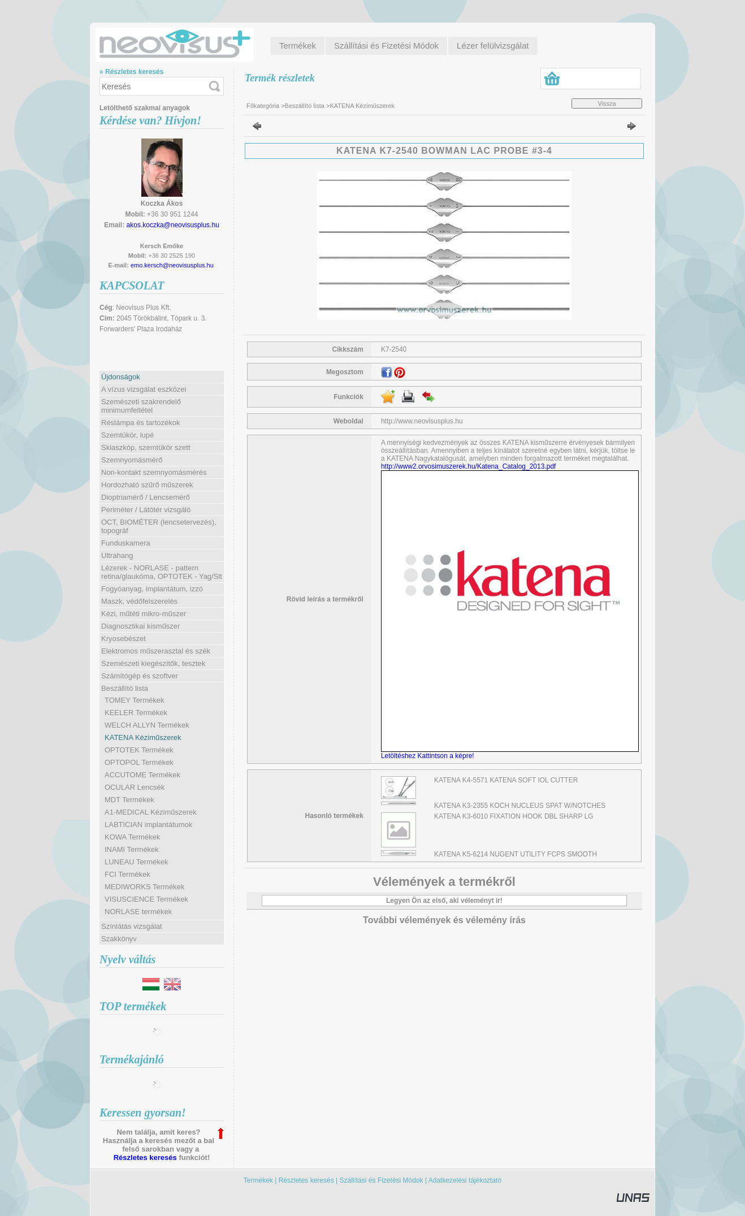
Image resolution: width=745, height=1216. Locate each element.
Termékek (258, 1180)
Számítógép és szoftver (139, 676)
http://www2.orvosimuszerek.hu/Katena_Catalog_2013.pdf (468, 466)
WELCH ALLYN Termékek (147, 725)
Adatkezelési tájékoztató (464, 1180)
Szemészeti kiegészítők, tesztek (153, 663)
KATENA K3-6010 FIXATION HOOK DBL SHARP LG (514, 816)
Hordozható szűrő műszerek (147, 485)
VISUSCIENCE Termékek (146, 899)
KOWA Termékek (132, 837)
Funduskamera (125, 543)
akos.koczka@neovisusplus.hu (173, 225)
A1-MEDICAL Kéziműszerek (151, 812)
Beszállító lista (304, 105)
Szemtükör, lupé (127, 435)
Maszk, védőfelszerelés (139, 601)
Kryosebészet (123, 638)
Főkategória (262, 105)
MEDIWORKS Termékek (144, 886)
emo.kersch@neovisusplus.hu (172, 265)
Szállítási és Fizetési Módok (381, 1180)
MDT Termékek (129, 799)
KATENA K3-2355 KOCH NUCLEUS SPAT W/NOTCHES (519, 806)
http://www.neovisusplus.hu (422, 421)
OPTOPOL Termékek (139, 762)
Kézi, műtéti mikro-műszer (143, 613)
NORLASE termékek (138, 911)
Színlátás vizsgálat (131, 926)
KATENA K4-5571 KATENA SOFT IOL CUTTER (506, 780)
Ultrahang (117, 555)
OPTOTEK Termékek (139, 750)
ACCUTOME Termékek (142, 775)
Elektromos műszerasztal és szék (155, 651)
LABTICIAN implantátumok (148, 824)
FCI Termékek (127, 874)
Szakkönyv (119, 938)
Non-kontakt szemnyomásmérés (153, 472)
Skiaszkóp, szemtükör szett (145, 447)
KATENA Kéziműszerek (143, 737)
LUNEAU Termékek (136, 862)
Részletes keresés (145, 1157)
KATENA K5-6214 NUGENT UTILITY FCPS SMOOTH (515, 854)
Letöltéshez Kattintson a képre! (429, 756)
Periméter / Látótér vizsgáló (145, 509)
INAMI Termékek (132, 849)
